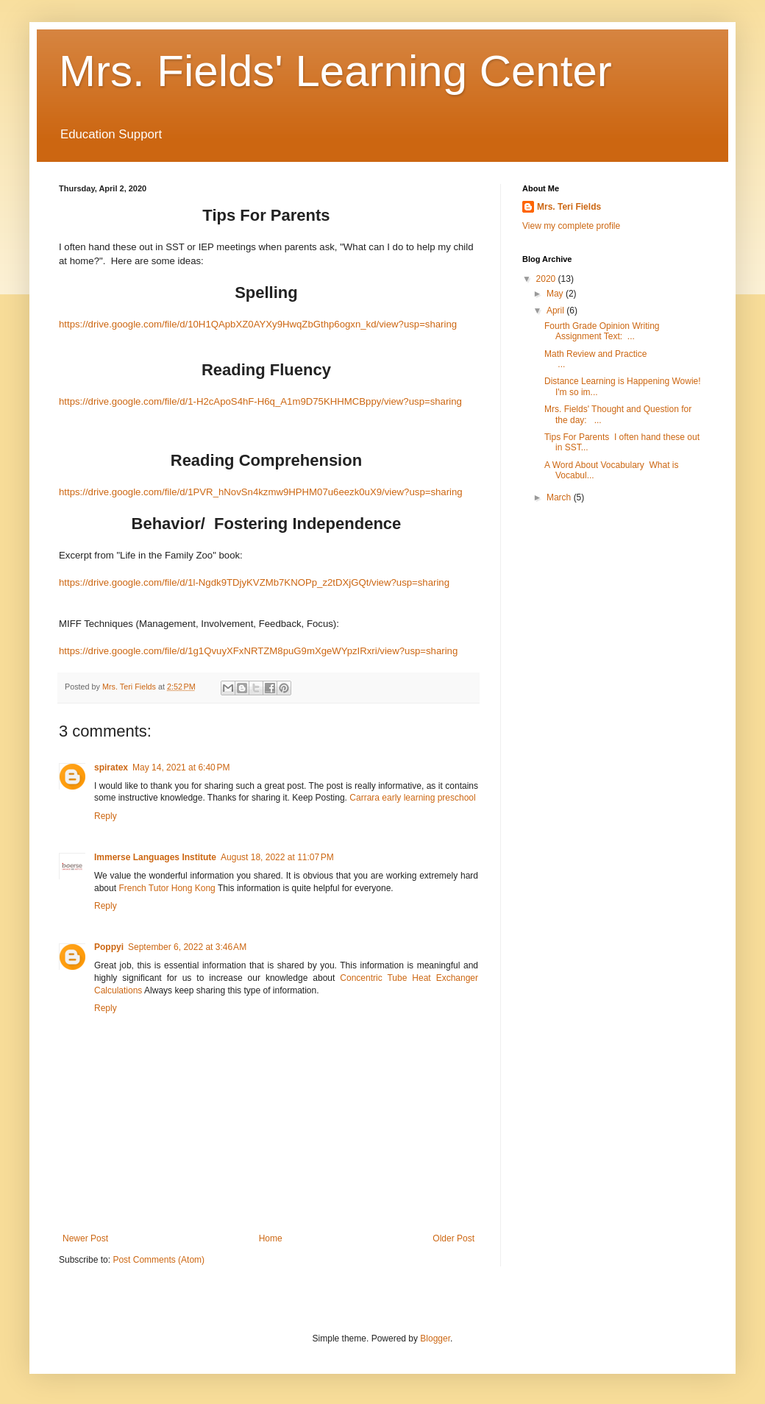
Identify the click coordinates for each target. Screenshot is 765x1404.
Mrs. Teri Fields (569, 207)
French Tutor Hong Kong (166, 888)
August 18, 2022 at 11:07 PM (277, 857)
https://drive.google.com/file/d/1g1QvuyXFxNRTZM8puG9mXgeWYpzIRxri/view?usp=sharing (258, 650)
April (556, 310)
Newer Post (85, 1238)
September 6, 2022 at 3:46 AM (187, 947)
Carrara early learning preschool (412, 798)
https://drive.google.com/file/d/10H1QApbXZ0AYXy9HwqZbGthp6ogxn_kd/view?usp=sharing (258, 324)
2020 (547, 279)
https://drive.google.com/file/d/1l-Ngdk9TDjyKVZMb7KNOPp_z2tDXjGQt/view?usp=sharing (254, 582)
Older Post (453, 1238)
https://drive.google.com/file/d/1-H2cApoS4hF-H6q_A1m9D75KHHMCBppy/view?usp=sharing (260, 401)
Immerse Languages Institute (155, 857)
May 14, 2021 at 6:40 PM (181, 767)
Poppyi (109, 947)
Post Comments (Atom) (158, 1260)
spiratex (111, 767)
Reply (105, 816)
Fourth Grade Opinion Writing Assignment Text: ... (602, 331)
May (556, 293)
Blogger (435, 1338)
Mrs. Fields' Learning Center (335, 71)
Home (270, 1238)
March (560, 497)
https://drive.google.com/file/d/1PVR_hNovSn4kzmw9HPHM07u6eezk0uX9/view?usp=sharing (261, 491)
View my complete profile (571, 226)
